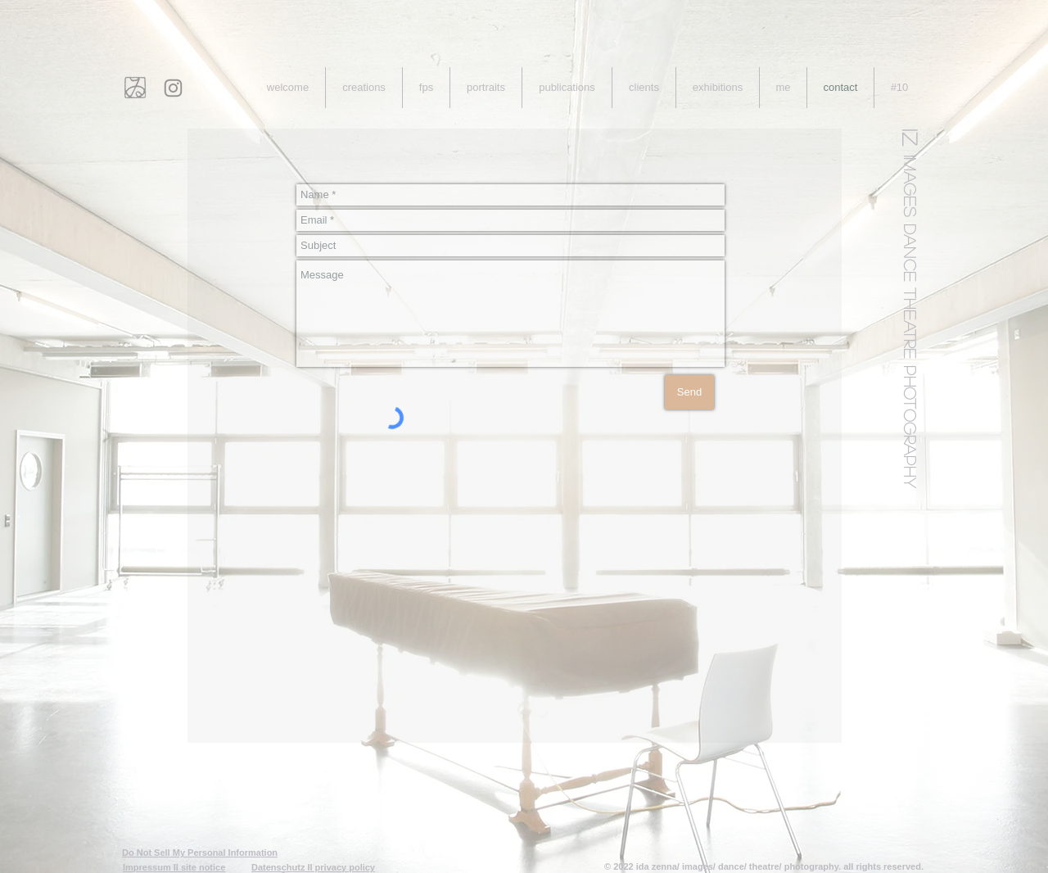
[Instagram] (173, 88)
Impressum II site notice (174, 867)
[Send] (689, 392)
